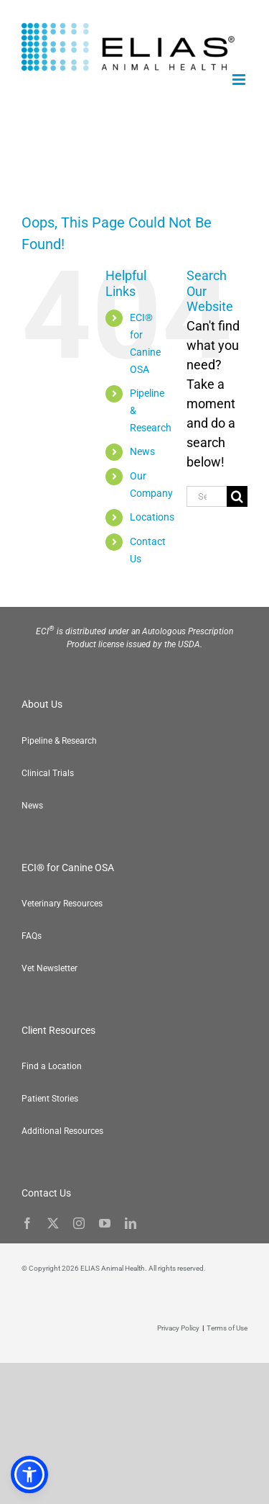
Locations (152, 517)
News (142, 451)
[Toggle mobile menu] (239, 79)
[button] (240, 1475)
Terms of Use (227, 1328)
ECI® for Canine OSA (68, 867)
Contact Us (46, 1193)
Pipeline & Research (59, 741)
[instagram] (79, 1223)
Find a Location (52, 1066)
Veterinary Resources (62, 904)
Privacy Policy (178, 1328)
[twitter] (53, 1223)
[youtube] (104, 1223)
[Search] (237, 496)
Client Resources (58, 1030)
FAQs (32, 936)
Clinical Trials (48, 773)
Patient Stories (50, 1099)
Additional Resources (62, 1131)
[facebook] (27, 1223)
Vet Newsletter (49, 968)
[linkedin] (130, 1223)
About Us (42, 704)
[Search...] (207, 496)
